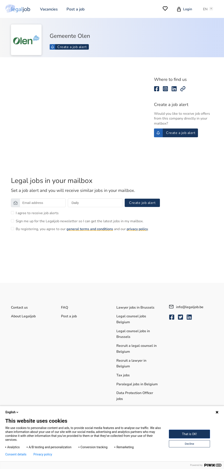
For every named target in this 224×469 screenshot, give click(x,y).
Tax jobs (123, 375)
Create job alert (142, 202)
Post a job (75, 9)
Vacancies (49, 9)
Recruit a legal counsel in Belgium (136, 348)
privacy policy (137, 229)
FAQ (64, 307)
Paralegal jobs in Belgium (137, 384)
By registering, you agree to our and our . (82, 229)
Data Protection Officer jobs (134, 396)
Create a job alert (69, 47)
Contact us (19, 307)
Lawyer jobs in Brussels (135, 307)
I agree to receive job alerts (37, 213)
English (12, 412)
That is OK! (189, 434)
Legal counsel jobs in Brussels (133, 334)
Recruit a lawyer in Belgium (131, 363)
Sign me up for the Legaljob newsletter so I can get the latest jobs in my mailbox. (80, 221)
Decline (189, 443)
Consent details (15, 454)
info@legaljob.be (186, 307)
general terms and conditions (89, 229)
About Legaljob (23, 316)
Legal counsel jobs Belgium (131, 319)
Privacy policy (42, 454)
